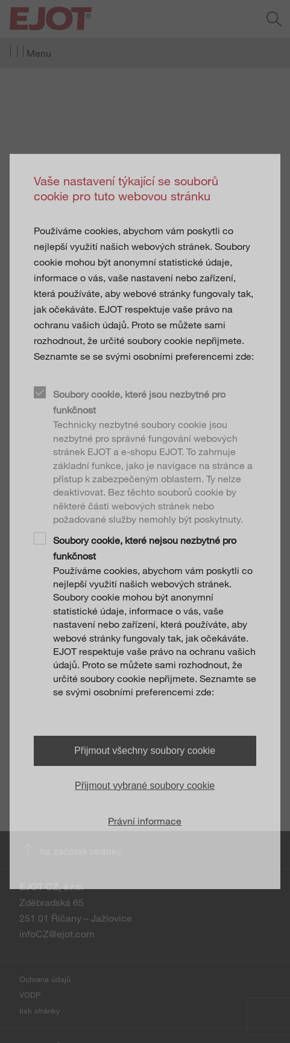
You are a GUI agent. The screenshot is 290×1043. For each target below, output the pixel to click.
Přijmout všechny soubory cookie (144, 750)
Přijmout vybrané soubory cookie (145, 785)
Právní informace (144, 821)
